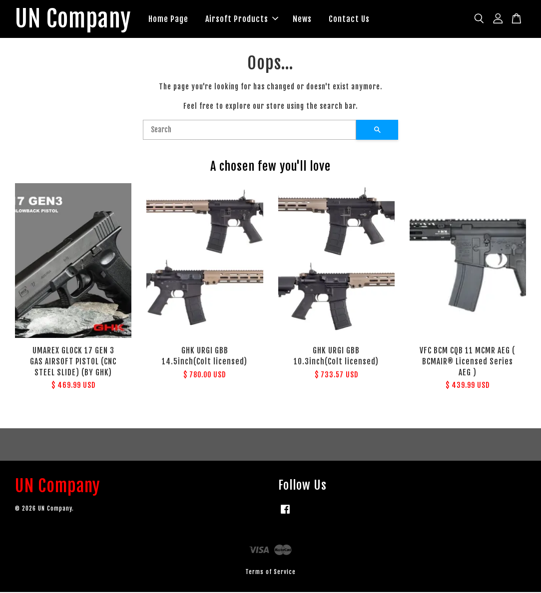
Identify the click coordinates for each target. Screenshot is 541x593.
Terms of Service (270, 572)
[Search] (250, 130)
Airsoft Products (245, 19)
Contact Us (352, 19)
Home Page (172, 19)
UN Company (74, 19)
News (305, 19)
